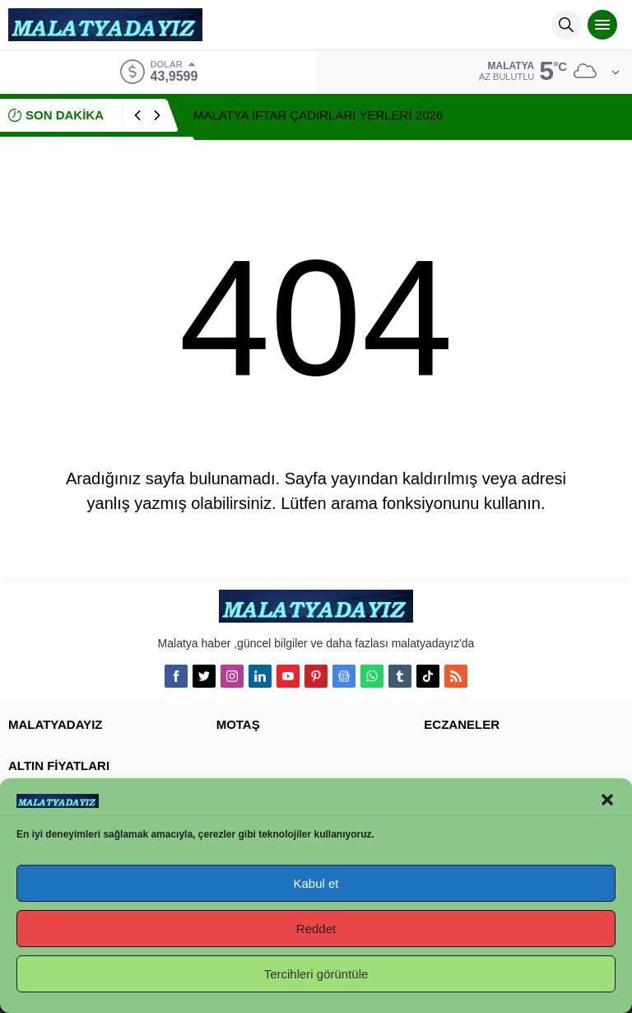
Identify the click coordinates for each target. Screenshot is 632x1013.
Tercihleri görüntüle (316, 974)
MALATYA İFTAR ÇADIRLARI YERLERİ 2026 (318, 115)
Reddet (316, 929)
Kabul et (315, 883)
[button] (607, 799)
